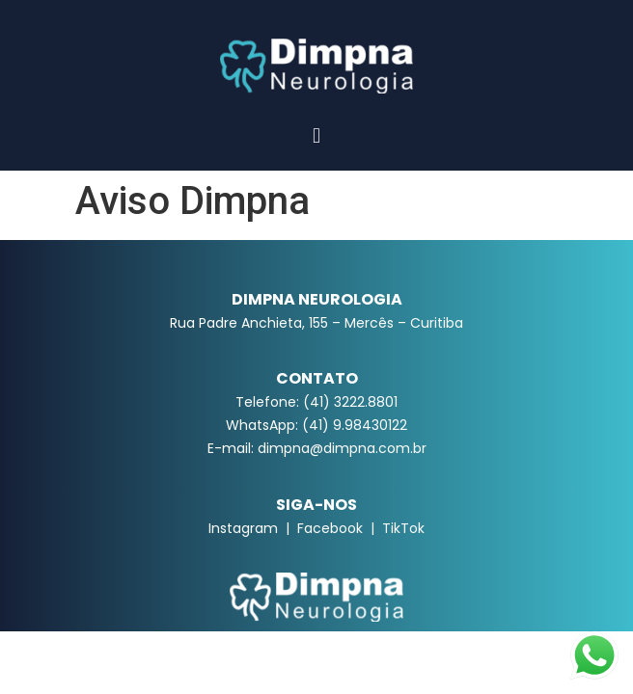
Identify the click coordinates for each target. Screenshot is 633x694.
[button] (316, 135)
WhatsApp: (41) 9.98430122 (316, 425)
